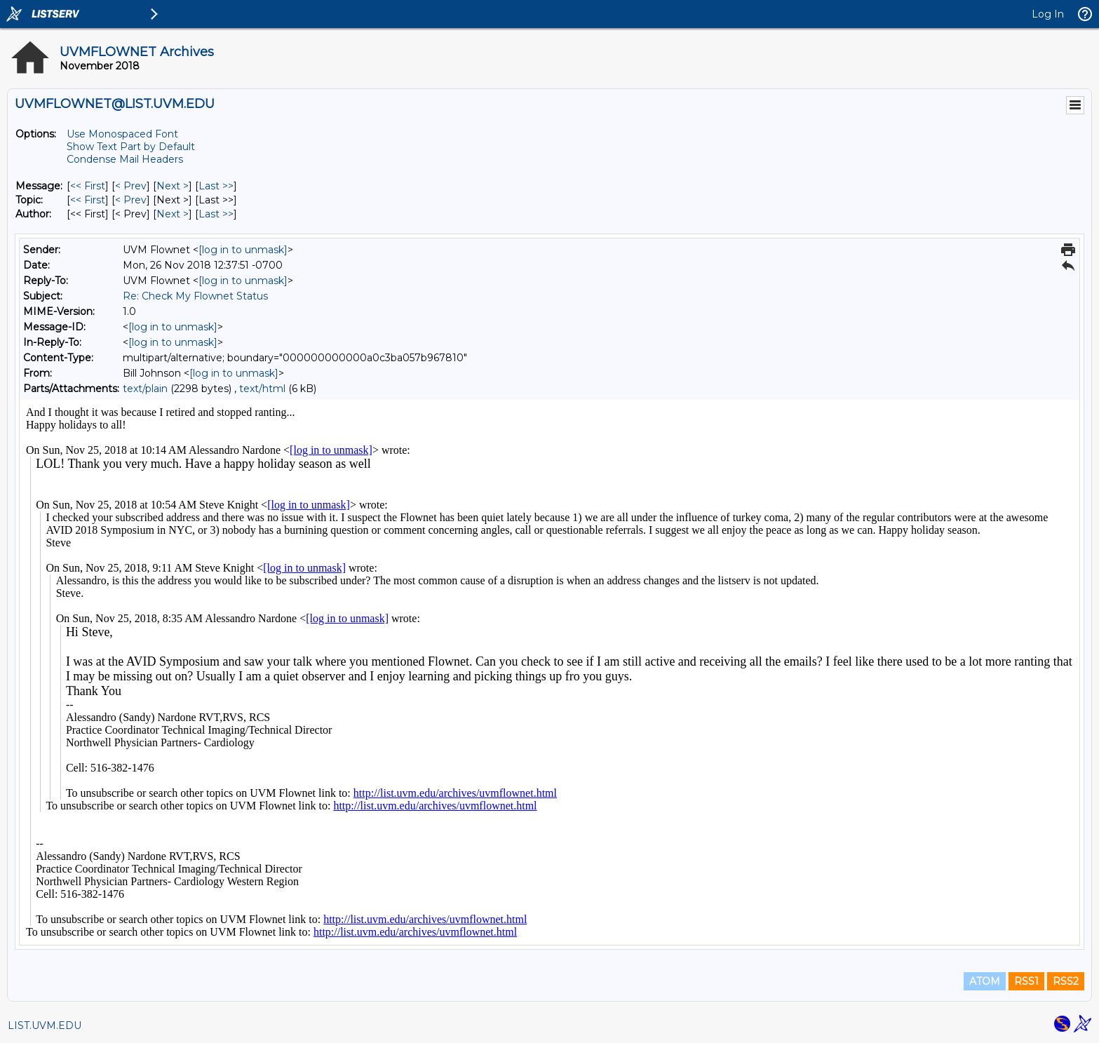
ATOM (984, 981)
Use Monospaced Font (122, 134)
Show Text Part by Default (131, 146)
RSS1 (1026, 981)
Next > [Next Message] (172, 186)
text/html (262, 388)
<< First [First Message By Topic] (87, 200)
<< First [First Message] (87, 186)
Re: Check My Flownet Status (195, 296)
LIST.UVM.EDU (44, 1025)
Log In (1048, 14)
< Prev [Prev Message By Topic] (131, 200)
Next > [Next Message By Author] (172, 214)
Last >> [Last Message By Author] (216, 214)
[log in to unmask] (243, 249)
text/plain (145, 388)
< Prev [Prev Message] (131, 186)
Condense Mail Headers (125, 159)
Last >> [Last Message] (216, 186)
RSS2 (1066, 981)
